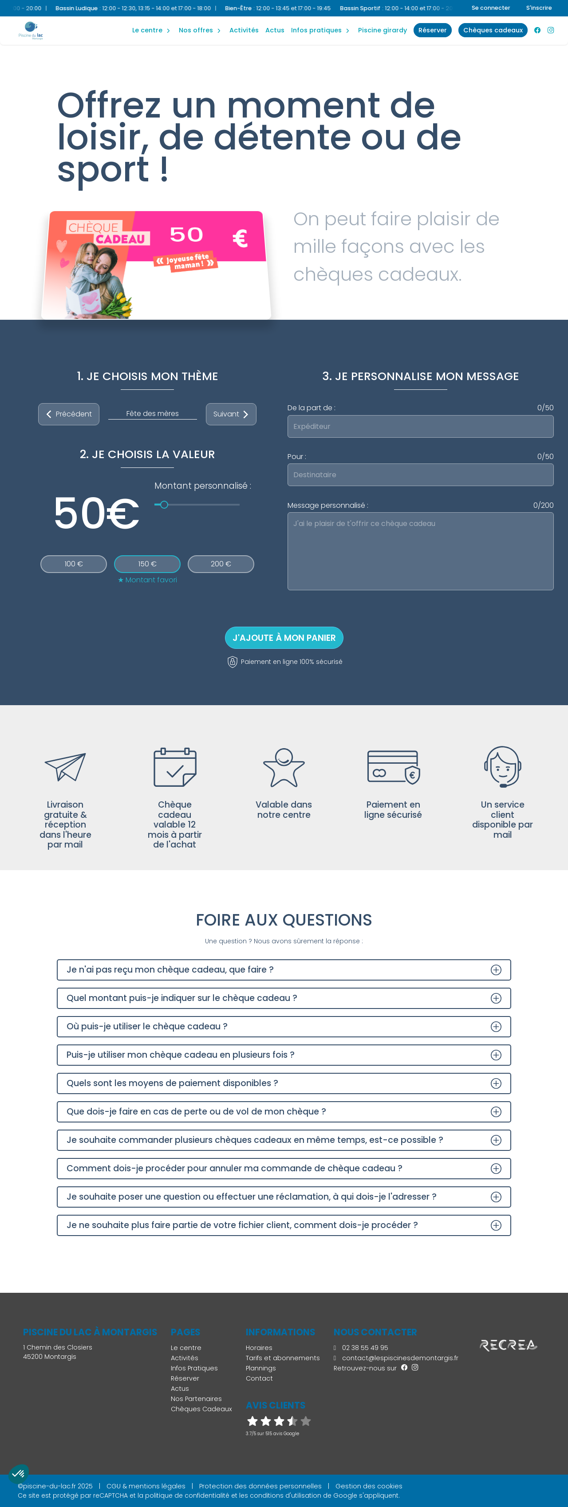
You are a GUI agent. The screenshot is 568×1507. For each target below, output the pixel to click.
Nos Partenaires (196, 1398)
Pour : (421, 457)
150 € (147, 564)
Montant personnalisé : (202, 486)
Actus (274, 30)
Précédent (69, 414)
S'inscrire (539, 8)
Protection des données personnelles (260, 1486)
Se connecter (491, 8)
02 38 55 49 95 (361, 1347)
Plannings (261, 1368)
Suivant (231, 414)
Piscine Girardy (382, 30)
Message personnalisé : (421, 505)
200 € (221, 564)
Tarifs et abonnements (283, 1358)
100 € (74, 564)
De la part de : (421, 408)
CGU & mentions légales (145, 1486)
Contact (259, 1378)
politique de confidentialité (187, 1495)
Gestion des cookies (368, 1486)
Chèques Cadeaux (201, 1409)
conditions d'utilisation (285, 1495)
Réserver (185, 1378)
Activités (244, 30)
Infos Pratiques (316, 30)
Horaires (259, 1347)
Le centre (186, 1347)
